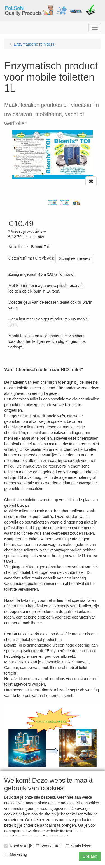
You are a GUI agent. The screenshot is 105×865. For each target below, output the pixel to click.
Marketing (15, 854)
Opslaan (90, 856)
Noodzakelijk (18, 846)
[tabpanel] (52, 202)
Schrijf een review (74, 258)
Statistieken (78, 846)
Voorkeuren (49, 846)
